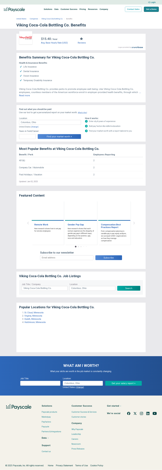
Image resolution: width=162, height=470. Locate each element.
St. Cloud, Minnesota (33, 312)
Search (128, 288)
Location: (23, 118)
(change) (35, 127)
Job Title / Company (31, 284)
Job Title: (24, 378)
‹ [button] (28, 222)
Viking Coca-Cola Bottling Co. (52, 19)
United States (21, 19)
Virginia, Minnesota (33, 316)
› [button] (134, 222)
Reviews (82, 43)
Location (74, 284)
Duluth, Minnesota (32, 319)
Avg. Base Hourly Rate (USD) (54, 43)
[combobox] (50, 122)
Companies (34, 19)
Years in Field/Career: (29, 131)
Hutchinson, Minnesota (35, 322)
